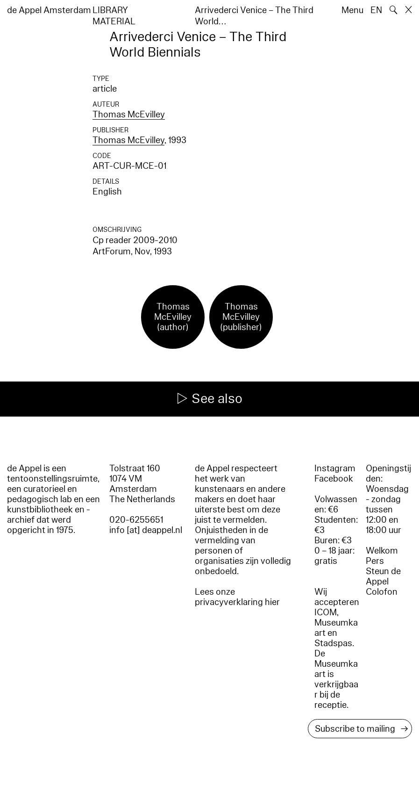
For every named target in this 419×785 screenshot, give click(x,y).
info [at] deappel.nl (145, 530)
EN (376, 10)
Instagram (334, 468)
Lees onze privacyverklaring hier (237, 597)
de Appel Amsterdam (49, 10)
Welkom (382, 551)
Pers (375, 561)
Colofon (382, 592)
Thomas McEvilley (128, 114)
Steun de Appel (383, 576)
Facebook (333, 479)
